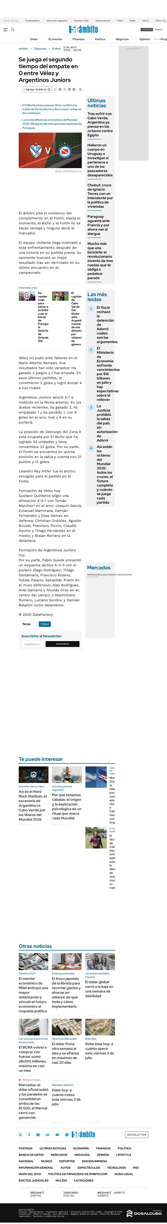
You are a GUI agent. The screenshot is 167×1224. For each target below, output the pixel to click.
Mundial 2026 (81, 20)
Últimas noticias (53, 1148)
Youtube (57, 1135)
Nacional (26, 1161)
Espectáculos (89, 1168)
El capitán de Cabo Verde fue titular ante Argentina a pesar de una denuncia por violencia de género (78, 318)
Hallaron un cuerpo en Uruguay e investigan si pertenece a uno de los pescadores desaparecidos (100, 160)
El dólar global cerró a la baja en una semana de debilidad (99, 989)
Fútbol (56, 48)
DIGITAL (38, 1194)
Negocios (122, 39)
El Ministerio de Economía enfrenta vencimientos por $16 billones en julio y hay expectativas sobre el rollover (108, 374)
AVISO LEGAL (123, 1174)
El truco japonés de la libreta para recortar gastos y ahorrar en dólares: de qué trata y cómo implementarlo (66, 992)
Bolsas (102, 574)
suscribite (147, 30)
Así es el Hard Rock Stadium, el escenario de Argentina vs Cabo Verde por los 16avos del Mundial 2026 (33, 805)
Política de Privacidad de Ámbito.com (77, 1174)
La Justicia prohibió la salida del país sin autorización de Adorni (107, 423)
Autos (66, 1168)
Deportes (40, 48)
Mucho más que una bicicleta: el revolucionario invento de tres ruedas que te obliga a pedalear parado (100, 260)
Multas (61, 1180)
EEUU (146, 20)
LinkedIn (47, 1134)
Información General (36, 1168)
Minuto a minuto (31, 1079)
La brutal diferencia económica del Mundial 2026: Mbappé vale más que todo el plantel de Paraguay (52, 124)
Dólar (34, 39)
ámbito (23, 48)
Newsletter (158, 39)
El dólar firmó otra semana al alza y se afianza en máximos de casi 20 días (65, 1053)
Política (100, 39)
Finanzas (78, 39)
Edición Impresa (94, 1161)
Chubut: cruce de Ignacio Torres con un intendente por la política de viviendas (100, 196)
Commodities (114, 574)
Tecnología (116, 1168)
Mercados (59, 1155)
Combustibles (32, 20)
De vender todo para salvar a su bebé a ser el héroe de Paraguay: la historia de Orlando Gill (45, 317)
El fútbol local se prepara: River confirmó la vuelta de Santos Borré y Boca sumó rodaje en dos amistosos (52, 109)
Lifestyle (123, 1155)
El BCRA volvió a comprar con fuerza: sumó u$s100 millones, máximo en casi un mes (33, 1059)
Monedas (92, 574)
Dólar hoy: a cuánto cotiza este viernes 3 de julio (66, 1097)
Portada (26, 1148)
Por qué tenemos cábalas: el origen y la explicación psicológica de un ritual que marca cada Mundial (66, 806)
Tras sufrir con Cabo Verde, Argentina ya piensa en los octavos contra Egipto (100, 124)
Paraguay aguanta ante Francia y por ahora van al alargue (99, 225)
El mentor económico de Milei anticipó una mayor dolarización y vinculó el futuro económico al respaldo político (33, 994)
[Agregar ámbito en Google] (37, 89)
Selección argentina (57, 20)
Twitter (20, 1134)
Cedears (127, 574)
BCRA (132, 20)
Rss (136, 1168)
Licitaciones (83, 1180)
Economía (55, 39)
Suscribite (62, 644)
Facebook (29, 1134)
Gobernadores (103, 20)
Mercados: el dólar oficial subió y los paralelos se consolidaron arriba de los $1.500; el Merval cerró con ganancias (33, 1101)
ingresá (159, 30)
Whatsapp (66, 1134)
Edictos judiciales (33, 1180)
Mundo (46, 1161)
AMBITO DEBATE (111, 1194)
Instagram (38, 1134)
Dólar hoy (161, 20)
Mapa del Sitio (30, 1174)
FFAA (120, 20)
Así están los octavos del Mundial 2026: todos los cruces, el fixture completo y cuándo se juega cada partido (105, 474)
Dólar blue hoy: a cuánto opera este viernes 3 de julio (99, 1051)
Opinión (144, 39)
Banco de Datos (31, 1155)
